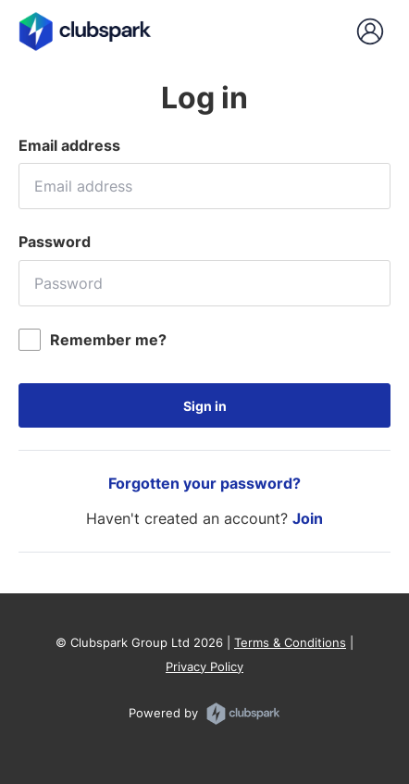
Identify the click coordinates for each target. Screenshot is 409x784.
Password (55, 241)
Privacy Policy (204, 666)
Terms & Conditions (290, 642)
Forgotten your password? (204, 483)
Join (307, 518)
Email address (69, 145)
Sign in (205, 406)
